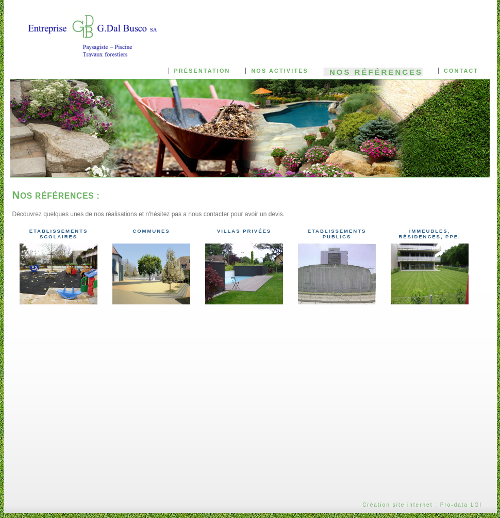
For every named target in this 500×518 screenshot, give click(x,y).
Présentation (202, 71)
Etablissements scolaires (58, 233)
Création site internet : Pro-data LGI (422, 505)
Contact (461, 71)
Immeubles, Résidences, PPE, (429, 233)
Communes (151, 231)
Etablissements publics (337, 233)
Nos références (376, 72)
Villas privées (244, 231)
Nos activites (279, 71)
